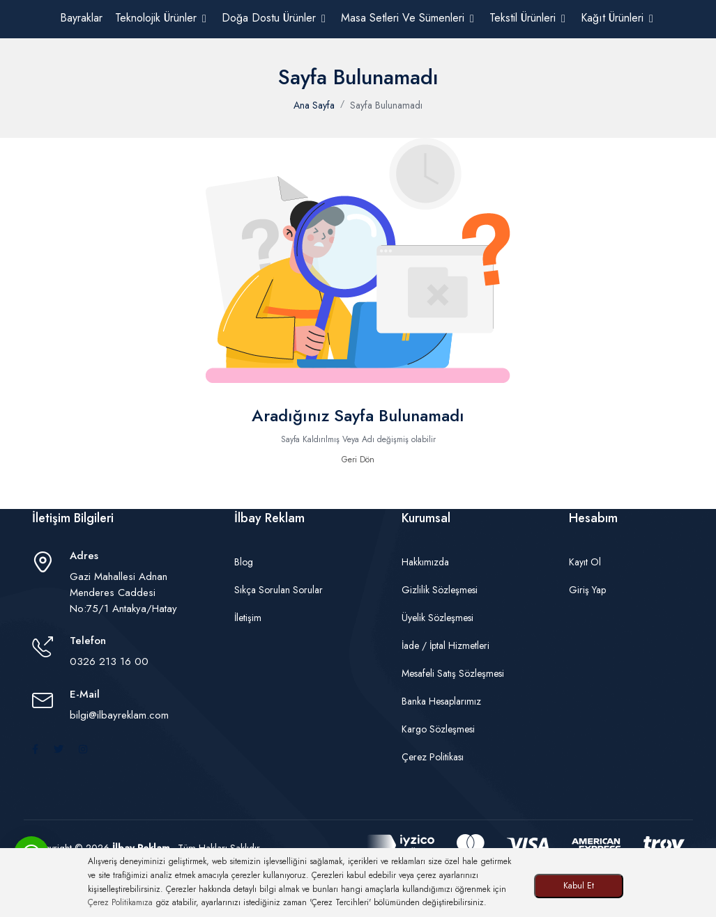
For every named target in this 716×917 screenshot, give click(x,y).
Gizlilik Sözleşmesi (440, 590)
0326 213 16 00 (109, 661)
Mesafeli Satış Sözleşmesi (453, 673)
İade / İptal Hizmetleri (445, 645)
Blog (243, 562)
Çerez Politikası (433, 757)
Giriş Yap (587, 590)
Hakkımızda (425, 562)
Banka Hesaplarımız (441, 701)
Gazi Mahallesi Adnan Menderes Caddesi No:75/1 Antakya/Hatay (123, 592)
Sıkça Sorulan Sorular (278, 590)
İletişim (247, 618)
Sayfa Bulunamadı (386, 105)
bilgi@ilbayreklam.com (119, 715)
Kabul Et (578, 885)
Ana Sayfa (314, 105)
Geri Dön (358, 459)
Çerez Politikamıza (120, 902)
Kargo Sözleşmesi (438, 729)
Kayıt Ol (585, 562)
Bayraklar (81, 18)
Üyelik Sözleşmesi (437, 618)
